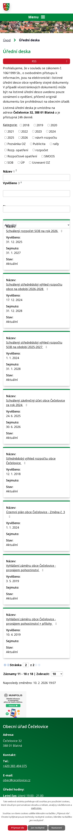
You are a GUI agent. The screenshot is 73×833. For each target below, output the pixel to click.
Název (9, 171)
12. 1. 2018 (13, 474)
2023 (38, 131)
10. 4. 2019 (13, 634)
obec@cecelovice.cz (16, 780)
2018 (26, 125)
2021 (10, 131)
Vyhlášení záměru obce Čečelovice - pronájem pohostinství (31, 568)
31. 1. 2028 (13, 369)
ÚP (23, 162)
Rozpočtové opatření (22, 156)
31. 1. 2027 (13, 253)
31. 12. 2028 (14, 311)
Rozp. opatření (17, 150)
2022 (24, 131)
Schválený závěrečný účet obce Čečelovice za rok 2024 (35, 402)
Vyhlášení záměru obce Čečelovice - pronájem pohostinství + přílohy (32, 621)
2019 (39, 125)
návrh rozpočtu (46, 137)
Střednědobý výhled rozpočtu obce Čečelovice (31, 460)
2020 (53, 125)
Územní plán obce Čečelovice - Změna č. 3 (35, 514)
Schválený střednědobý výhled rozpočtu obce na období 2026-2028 (34, 286)
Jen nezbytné (38, 827)
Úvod (7, 40)
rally (56, 144)
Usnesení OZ (41, 162)
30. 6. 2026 (13, 427)
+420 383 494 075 (15, 766)
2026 (24, 137)
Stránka (16, 665)
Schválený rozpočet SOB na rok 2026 (35, 231)
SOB (10, 162)
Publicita (39, 144)
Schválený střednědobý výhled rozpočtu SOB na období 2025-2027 (34, 344)
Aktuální (12, 264)
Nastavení (56, 827)
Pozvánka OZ (16, 144)
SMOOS (49, 156)
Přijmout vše (17, 827)
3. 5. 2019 (12, 581)
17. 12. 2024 (14, 300)
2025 (10, 137)
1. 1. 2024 (12, 358)
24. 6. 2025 (13, 416)
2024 (52, 131)
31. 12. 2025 (14, 242)
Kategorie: (10, 125)
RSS (50, 61)
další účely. (36, 808)
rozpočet (41, 150)
